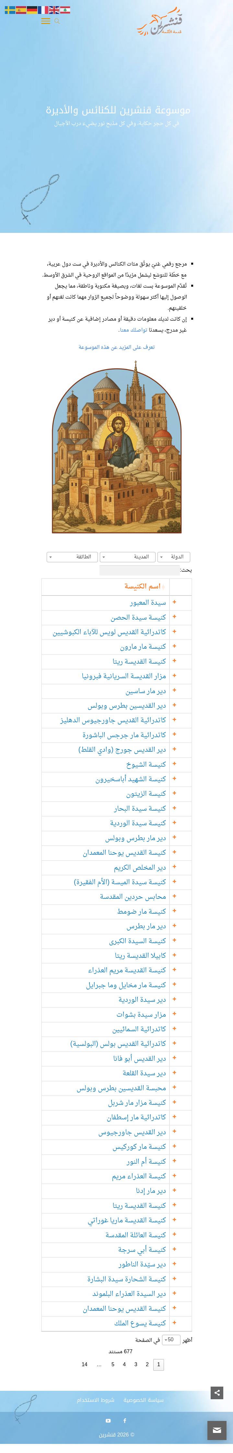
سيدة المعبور (159, 603)
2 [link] (147, 1365)
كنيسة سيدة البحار (151, 809)
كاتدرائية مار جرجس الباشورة (135, 735)
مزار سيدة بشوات (152, 1015)
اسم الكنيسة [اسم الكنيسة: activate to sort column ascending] (153, 586)
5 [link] (112, 1365)
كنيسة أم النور (157, 1162)
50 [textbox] (171, 1340)
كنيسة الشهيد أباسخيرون (141, 779)
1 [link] (158, 1365)
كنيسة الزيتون (157, 794)
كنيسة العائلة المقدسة (146, 1235)
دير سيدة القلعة (155, 1073)
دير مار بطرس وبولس (146, 838)
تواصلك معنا (134, 330)
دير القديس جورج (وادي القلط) (133, 750)
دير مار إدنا (162, 1191)
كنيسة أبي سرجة (153, 1250)
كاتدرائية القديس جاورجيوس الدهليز (124, 720)
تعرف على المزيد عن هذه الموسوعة (116, 347)
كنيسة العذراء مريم (150, 1176)
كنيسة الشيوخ (157, 765)
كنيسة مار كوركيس (150, 1147)
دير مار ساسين (156, 691)
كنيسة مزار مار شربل (148, 1103)
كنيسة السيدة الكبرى (148, 941)
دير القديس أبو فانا (150, 1059)
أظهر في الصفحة (163, 1340)
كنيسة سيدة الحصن (149, 617)
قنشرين (107, 1435)
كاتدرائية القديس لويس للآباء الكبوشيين (120, 632)
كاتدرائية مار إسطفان (147, 1117)
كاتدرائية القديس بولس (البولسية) (129, 1044)
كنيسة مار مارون (154, 647)
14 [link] (84, 1365)
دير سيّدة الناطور (153, 1264)
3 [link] (135, 1365)
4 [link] (124, 1365)
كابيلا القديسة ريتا (151, 956)
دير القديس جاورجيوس (143, 1132)
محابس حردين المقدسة (144, 897)
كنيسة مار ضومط (152, 912)
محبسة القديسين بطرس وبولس (132, 1088)
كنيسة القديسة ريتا (150, 662)
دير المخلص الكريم (151, 868)
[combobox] (173, 557)
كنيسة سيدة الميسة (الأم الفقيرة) (131, 882)
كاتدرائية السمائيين (150, 1029)
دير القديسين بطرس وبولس (138, 706)
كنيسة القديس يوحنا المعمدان (135, 853)
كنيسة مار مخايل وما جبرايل (137, 985)
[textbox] (179, 557)
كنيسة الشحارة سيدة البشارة (137, 1279)
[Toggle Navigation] (45, 22)
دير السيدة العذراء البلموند (140, 1294)
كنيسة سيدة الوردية (149, 823)
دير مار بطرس (157, 926)
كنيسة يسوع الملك (151, 1323)
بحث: (145, 570)
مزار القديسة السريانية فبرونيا (135, 676)
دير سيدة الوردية (153, 1000)
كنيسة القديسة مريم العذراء (138, 970)
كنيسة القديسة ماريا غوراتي (138, 1220)
